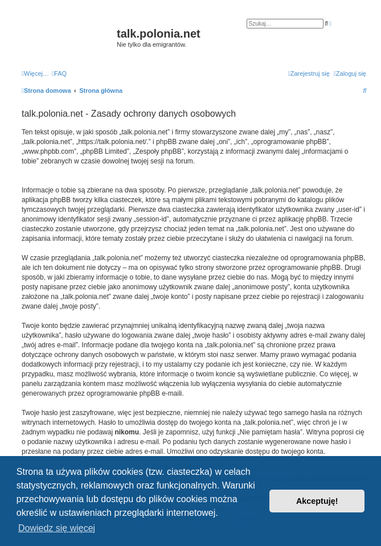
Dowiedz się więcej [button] (56, 528)
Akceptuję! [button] (317, 501)
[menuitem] (59, 73)
